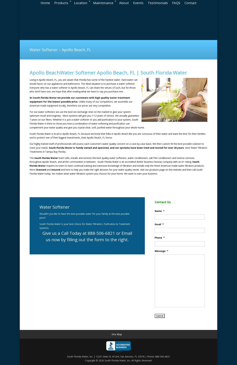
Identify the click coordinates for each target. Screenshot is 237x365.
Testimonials (158, 3)
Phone (160, 237)
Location (80, 3)
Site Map (117, 334)
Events (138, 3)
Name (159, 211)
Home (45, 3)
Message (161, 251)
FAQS (176, 3)
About (124, 3)
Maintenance (103, 3)
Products (61, 3)
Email (159, 224)
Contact (190, 3)
